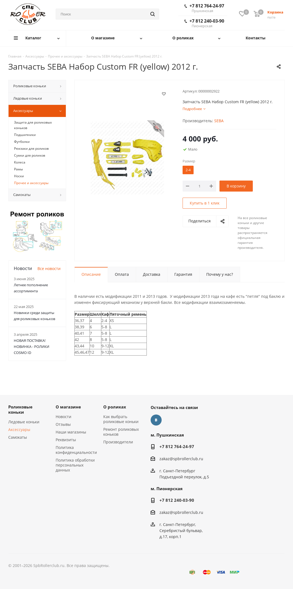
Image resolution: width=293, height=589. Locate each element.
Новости (63, 416)
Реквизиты (66, 439)
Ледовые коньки (23, 421)
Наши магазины (71, 432)
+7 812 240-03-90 (204, 23)
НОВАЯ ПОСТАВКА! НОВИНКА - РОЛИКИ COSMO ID (31, 346)
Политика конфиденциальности (76, 450)
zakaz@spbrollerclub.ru (181, 458)
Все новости (49, 268)
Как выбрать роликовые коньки (121, 419)
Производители (118, 442)
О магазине (68, 407)
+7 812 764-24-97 (204, 8)
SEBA (219, 120)
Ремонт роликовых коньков (121, 432)
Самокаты (17, 437)
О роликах (114, 407)
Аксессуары (19, 429)
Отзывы (63, 424)
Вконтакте (156, 420)
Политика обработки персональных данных (75, 465)
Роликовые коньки (20, 409)
